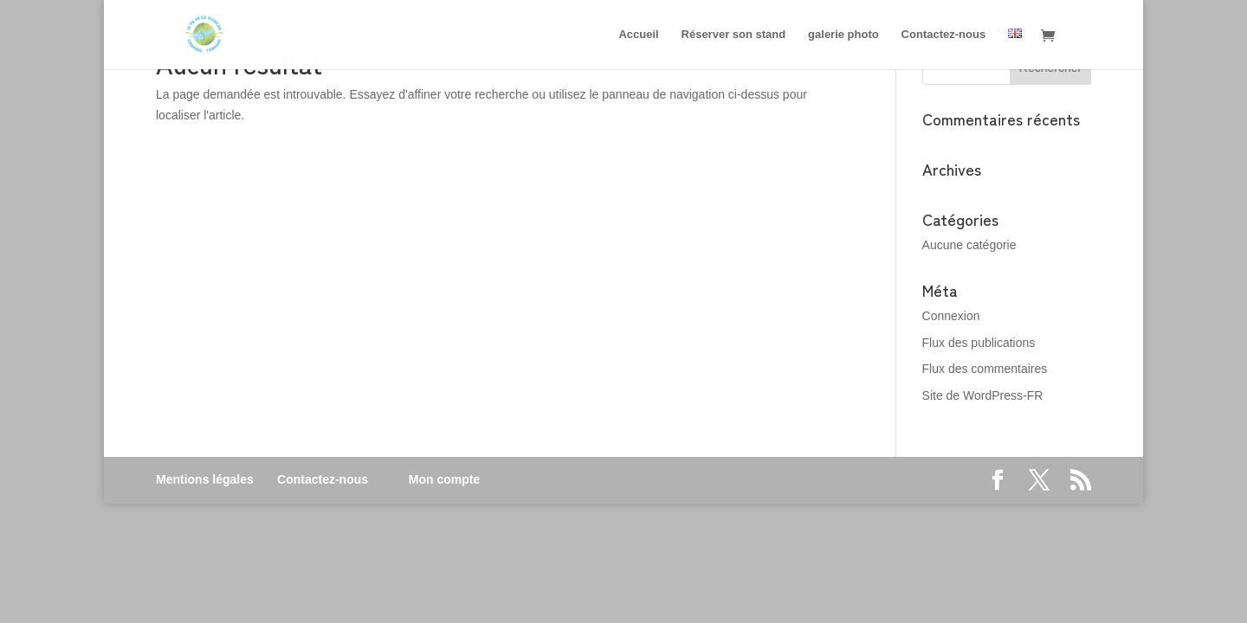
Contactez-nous (322, 479)
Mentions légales (205, 479)
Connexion (951, 316)
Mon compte (444, 479)
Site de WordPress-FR (982, 395)
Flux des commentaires (985, 369)
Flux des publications (979, 343)
